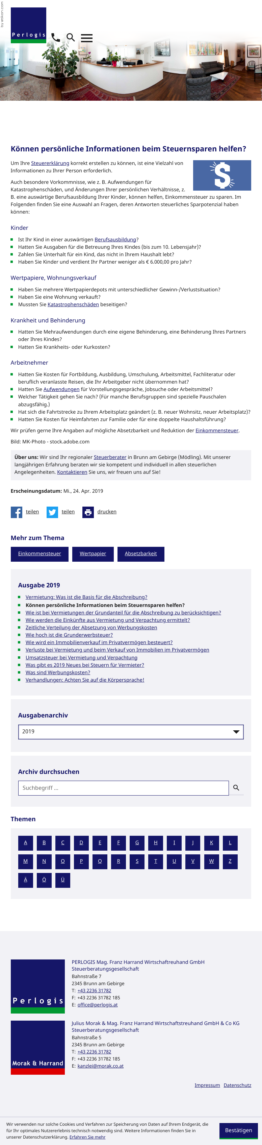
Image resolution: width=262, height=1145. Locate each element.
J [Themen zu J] (192, 843)
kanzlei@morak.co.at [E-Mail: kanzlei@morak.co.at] (101, 1066)
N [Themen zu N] (44, 861)
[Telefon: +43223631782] (94, 990)
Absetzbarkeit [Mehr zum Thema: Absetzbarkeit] (141, 554)
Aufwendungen (62, 389)
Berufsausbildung (115, 240)
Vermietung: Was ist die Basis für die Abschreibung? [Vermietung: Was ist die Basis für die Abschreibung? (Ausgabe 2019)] (87, 597)
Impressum (207, 1085)
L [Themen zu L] (230, 843)
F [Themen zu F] (118, 843)
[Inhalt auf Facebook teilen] (27, 512)
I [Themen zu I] (174, 843)
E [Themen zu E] (100, 843)
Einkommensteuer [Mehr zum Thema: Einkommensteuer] (39, 554)
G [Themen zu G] (137, 843)
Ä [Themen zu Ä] (25, 880)
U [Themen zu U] (174, 861)
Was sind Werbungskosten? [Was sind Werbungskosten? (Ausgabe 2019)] (58, 673)
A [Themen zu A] (25, 843)
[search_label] (123, 788)
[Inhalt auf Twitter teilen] (63, 512)
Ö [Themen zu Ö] (44, 880)
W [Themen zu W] (211, 861)
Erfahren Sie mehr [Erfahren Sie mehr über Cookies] (88, 1138)
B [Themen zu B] (44, 843)
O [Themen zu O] (63, 861)
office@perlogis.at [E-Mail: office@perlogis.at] (98, 1004)
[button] (55, 37)
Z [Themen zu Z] (230, 861)
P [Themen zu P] (81, 861)
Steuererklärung (50, 163)
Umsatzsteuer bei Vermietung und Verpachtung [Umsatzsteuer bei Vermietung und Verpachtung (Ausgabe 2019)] (82, 658)
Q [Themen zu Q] (100, 861)
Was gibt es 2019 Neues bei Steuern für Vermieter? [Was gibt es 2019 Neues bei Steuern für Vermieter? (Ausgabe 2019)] (85, 665)
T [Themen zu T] (155, 861)
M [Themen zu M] (25, 861)
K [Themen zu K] (211, 843)
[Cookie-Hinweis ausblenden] (238, 1131)
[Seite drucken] (101, 512)
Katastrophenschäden (73, 305)
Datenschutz (237, 1085)
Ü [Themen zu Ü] (62, 880)
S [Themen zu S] (137, 861)
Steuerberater (110, 457)
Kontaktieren (72, 472)
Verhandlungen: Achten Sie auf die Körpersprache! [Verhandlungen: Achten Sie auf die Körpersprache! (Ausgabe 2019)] (85, 680)
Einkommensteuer (216, 431)
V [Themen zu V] (192, 861)
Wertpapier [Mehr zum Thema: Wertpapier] (93, 554)
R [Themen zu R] (118, 861)
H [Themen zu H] (156, 843)
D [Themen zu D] (81, 843)
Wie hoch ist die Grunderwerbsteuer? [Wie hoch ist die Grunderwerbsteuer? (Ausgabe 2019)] (69, 635)
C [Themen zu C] (62, 843)
